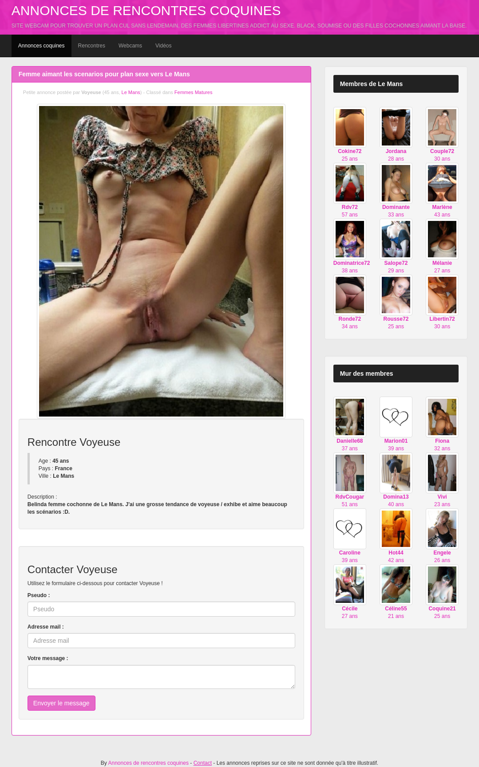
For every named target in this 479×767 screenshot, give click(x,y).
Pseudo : (39, 595)
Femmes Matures (193, 92)
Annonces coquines (41, 46)
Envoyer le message (61, 703)
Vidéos (163, 46)
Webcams (130, 46)
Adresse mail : (46, 627)
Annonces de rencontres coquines (146, 10)
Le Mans (131, 92)
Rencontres (91, 46)
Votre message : (48, 658)
